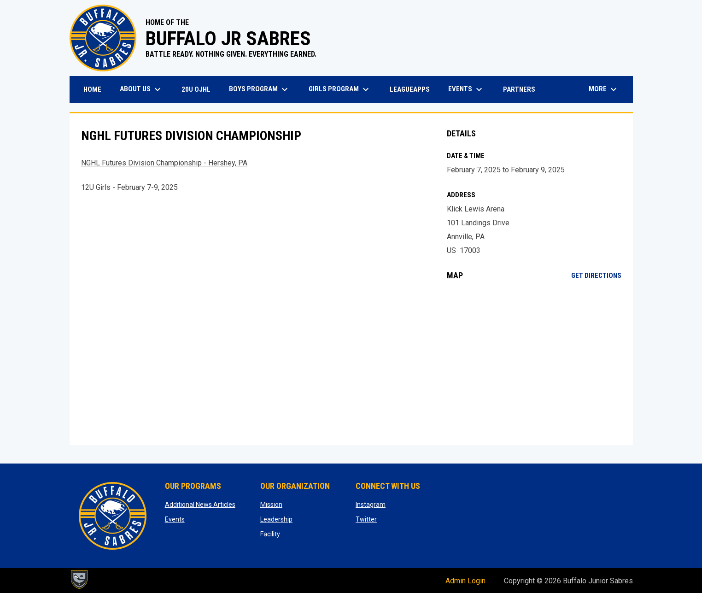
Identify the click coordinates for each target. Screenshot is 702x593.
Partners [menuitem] (519, 89)
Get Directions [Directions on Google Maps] (596, 275)
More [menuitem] (604, 89)
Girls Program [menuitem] (340, 89)
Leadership (276, 519)
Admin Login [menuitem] (465, 580)
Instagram (371, 504)
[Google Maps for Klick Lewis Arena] (534, 363)
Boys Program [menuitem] (259, 89)
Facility (270, 534)
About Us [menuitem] (141, 89)
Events (175, 519)
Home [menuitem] (92, 89)
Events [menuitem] (466, 89)
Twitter (366, 519)
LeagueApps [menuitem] (413, 89)
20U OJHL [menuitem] (199, 89)
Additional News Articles (200, 504)
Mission (271, 504)
